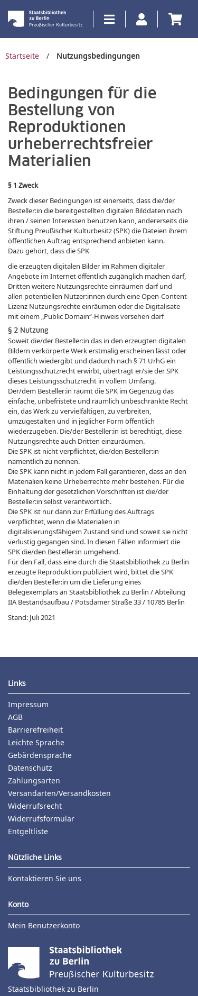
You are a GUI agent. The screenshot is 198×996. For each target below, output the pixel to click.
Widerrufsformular (41, 819)
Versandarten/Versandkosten (59, 793)
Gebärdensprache (40, 755)
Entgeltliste (28, 831)
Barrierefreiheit (35, 730)
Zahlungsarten (34, 780)
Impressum (28, 704)
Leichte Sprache (36, 742)
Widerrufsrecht (35, 806)
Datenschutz (30, 768)
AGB (15, 717)
